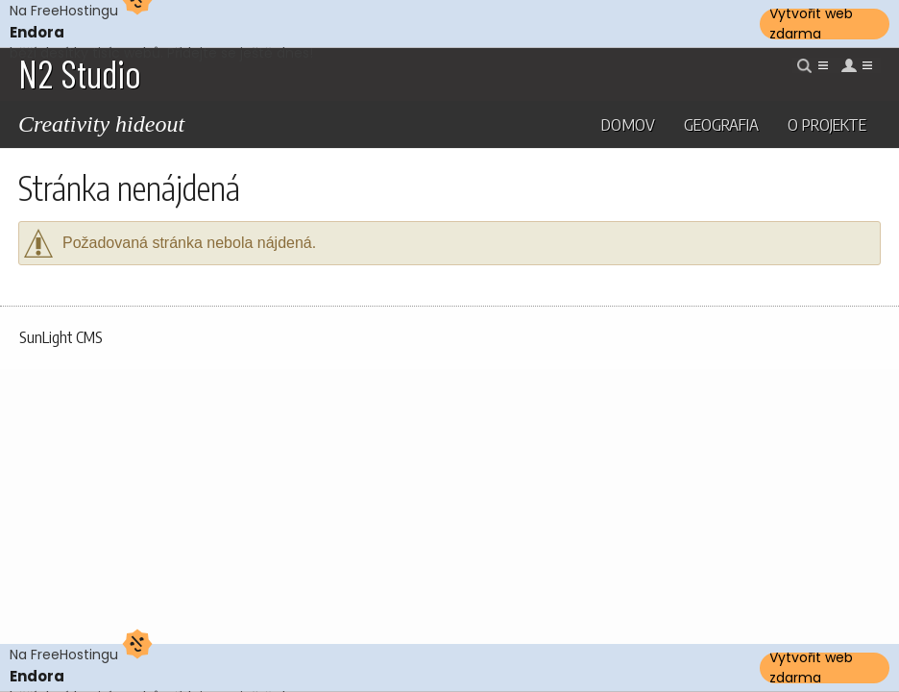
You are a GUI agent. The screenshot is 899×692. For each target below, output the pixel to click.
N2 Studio (79, 73)
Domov (628, 124)
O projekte (827, 124)
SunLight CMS (61, 337)
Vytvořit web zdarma (811, 24)
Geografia (721, 124)
